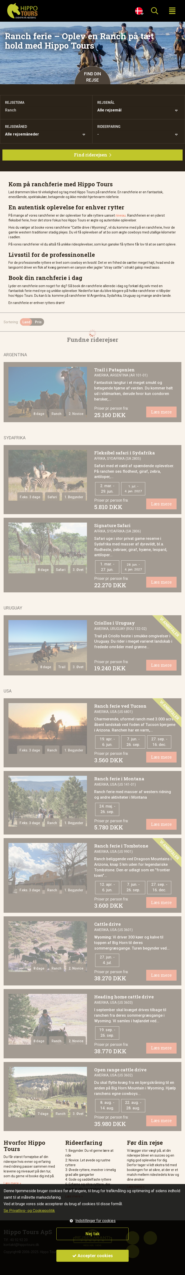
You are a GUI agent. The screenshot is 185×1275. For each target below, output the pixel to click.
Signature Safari (112, 525)
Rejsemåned (16, 127)
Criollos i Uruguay (114, 623)
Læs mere (161, 412)
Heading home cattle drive (124, 997)
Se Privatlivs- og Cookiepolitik (29, 1210)
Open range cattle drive (120, 1070)
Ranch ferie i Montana (119, 779)
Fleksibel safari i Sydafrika (124, 453)
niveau (121, 215)
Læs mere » (12, 1183)
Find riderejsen (92, 155)
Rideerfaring (108, 127)
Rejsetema (14, 102)
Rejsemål (105, 102)
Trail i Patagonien (114, 370)
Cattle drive (107, 924)
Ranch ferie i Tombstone (121, 846)
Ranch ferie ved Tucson (120, 706)
